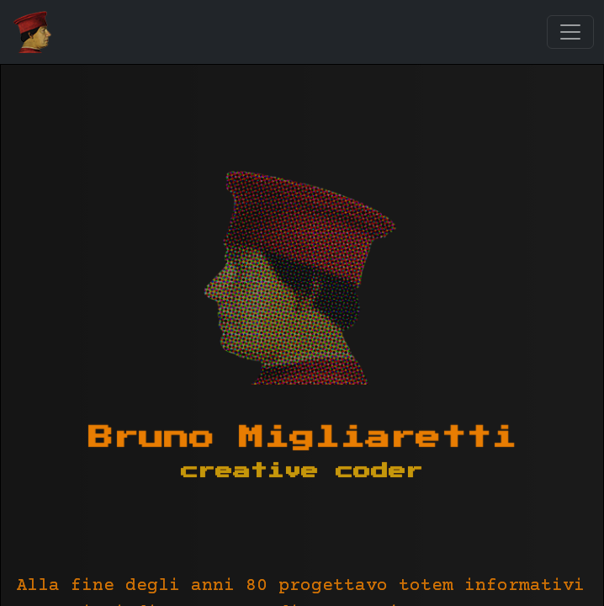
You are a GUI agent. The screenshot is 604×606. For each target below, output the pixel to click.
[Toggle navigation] (570, 32)
